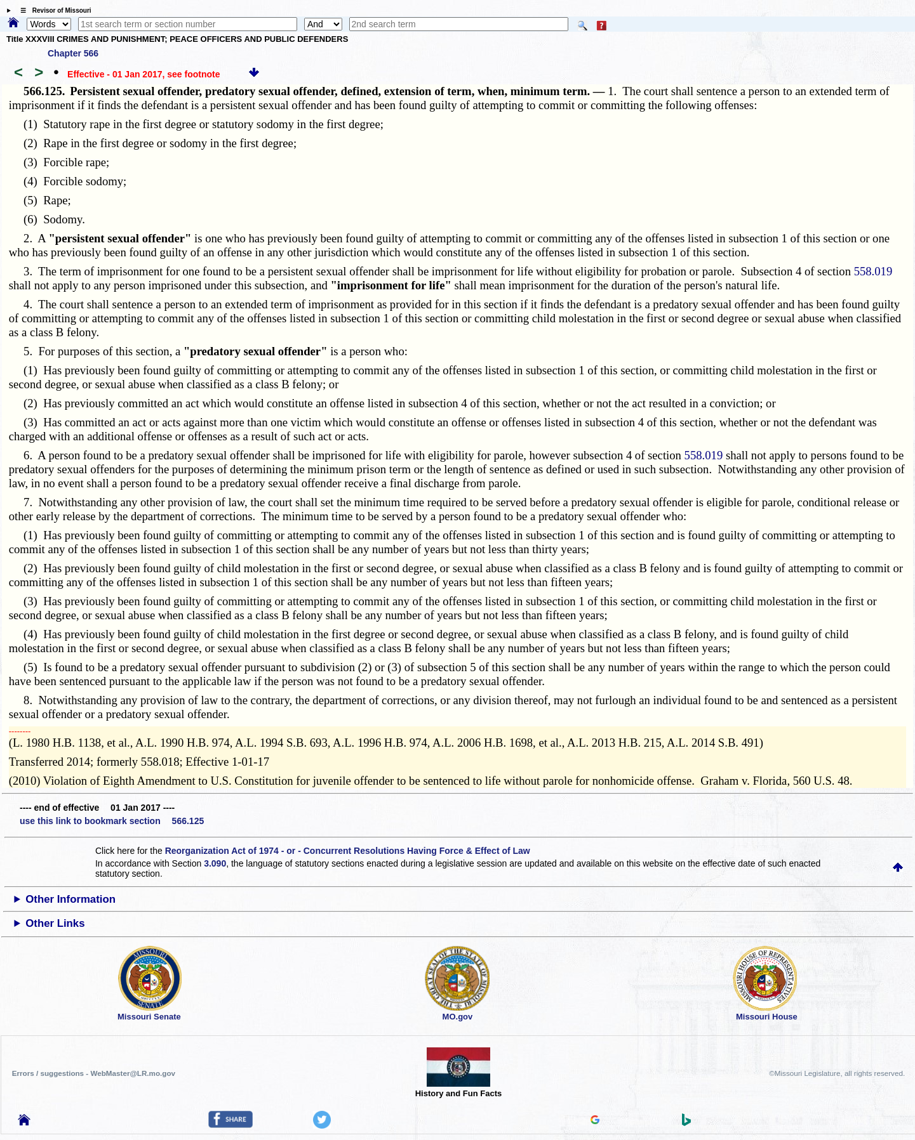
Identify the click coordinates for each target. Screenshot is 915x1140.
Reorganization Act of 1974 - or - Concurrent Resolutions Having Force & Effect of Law (347, 851)
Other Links (54, 923)
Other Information (70, 899)
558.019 (873, 271)
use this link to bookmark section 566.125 (112, 821)
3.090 (215, 863)
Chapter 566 (73, 53)
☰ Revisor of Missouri (52, 10)
